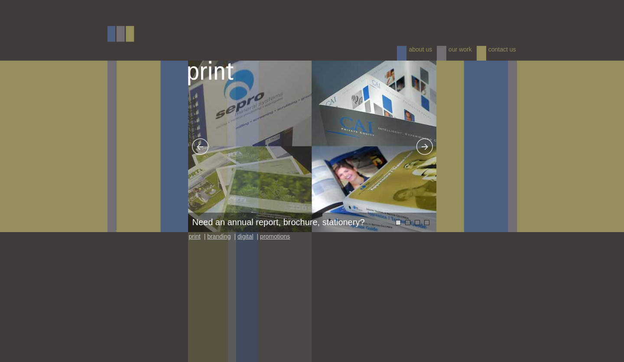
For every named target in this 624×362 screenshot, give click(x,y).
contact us (502, 49)
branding (219, 236)
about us (420, 49)
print (195, 236)
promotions (275, 236)
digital (245, 236)
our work (460, 49)
